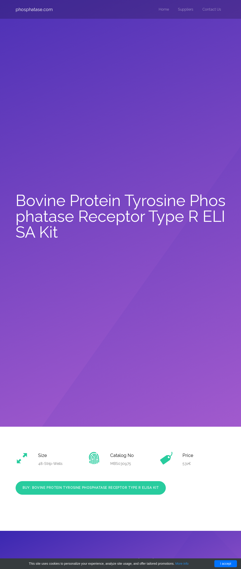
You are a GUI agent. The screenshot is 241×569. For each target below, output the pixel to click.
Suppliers (185, 9)
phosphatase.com (34, 9)
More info (181, 563)
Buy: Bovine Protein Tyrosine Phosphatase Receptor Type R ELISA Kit (91, 487)
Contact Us (211, 9)
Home (164, 9)
